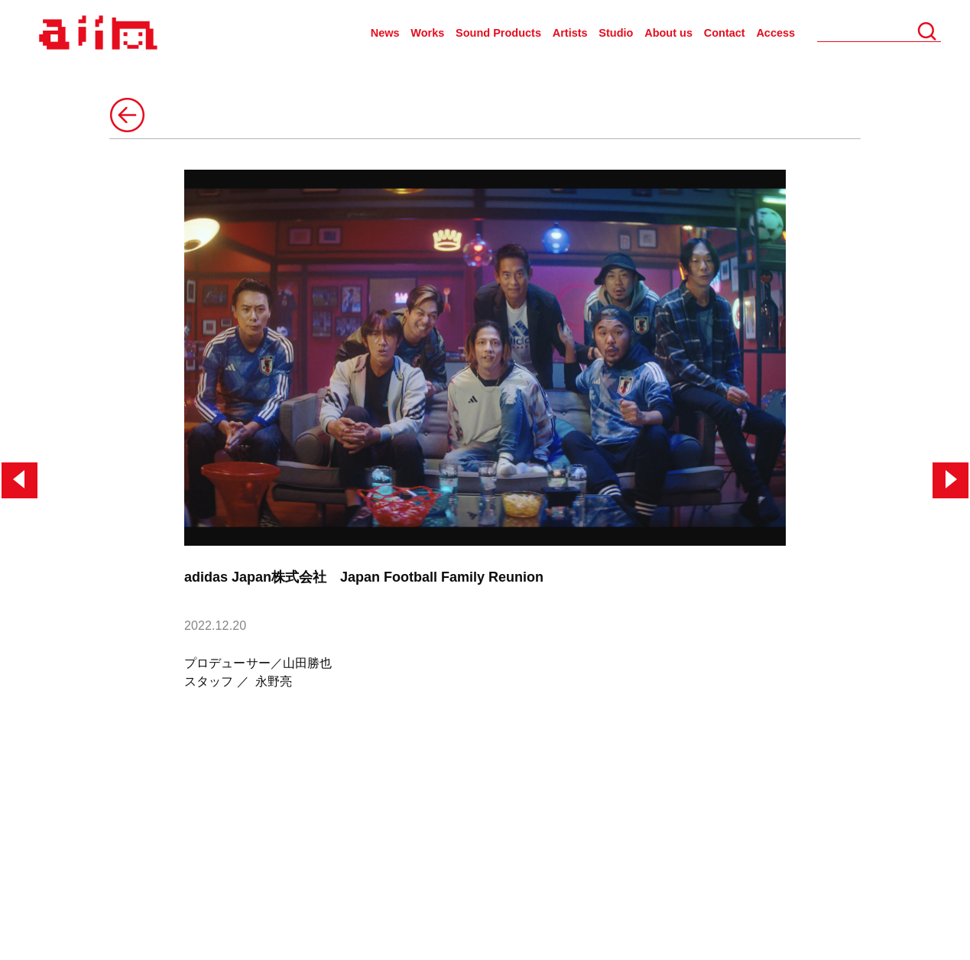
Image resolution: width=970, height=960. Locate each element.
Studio (616, 33)
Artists (570, 33)
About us (668, 33)
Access (775, 33)
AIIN (96, 33)
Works (427, 33)
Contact (724, 33)
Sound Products (498, 33)
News (385, 33)
